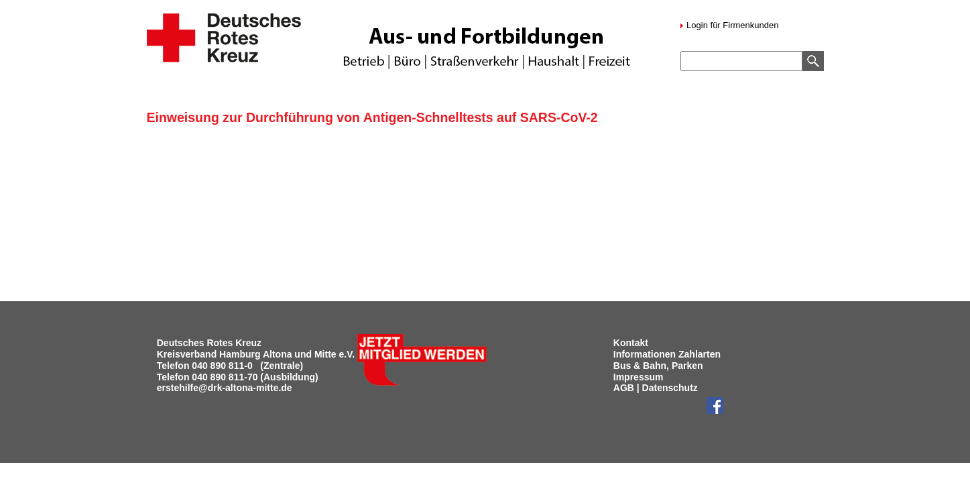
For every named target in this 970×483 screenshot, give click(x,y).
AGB (623, 387)
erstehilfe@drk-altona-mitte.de (224, 387)
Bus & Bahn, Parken (658, 365)
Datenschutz (670, 387)
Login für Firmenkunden (731, 25)
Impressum (638, 377)
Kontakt (630, 342)
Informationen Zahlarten (667, 354)
